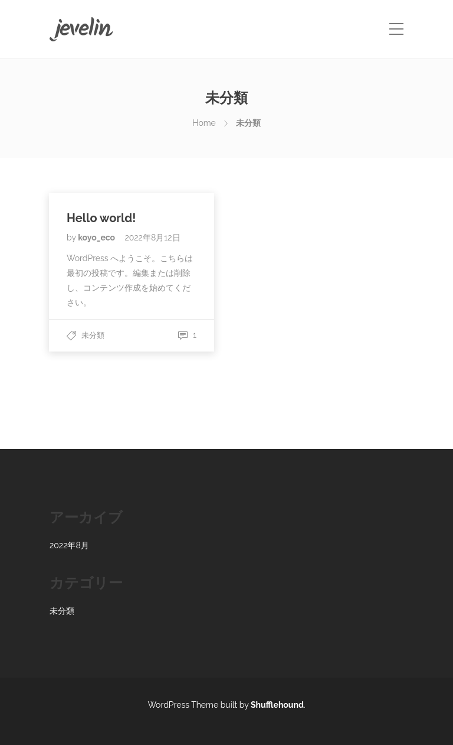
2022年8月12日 (152, 237)
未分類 (92, 335)
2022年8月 (69, 545)
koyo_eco (97, 237)
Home (204, 123)
